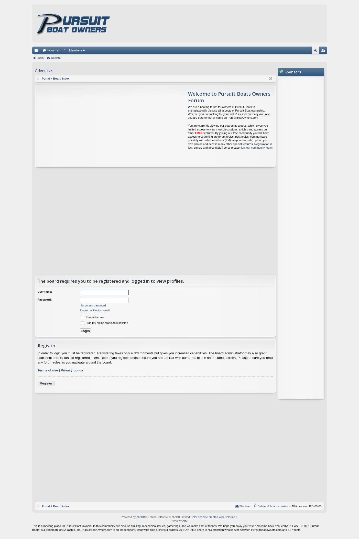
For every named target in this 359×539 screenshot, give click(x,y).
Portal (46, 78)
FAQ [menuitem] (309, 51)
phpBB (141, 517)
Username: (45, 291)
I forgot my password (93, 305)
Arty (185, 520)
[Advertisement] (83, 126)
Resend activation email (95, 310)
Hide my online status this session (104, 322)
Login (40, 57)
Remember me (92, 317)
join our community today (256, 147)
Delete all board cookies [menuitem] (273, 506)
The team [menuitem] (245, 506)
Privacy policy (72, 370)
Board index (61, 506)
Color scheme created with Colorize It (214, 517)
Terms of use (48, 370)
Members (75, 50)
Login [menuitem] (316, 51)
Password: (45, 299)
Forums (53, 50)
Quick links (37, 51)
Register (56, 57)
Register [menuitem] (324, 51)
